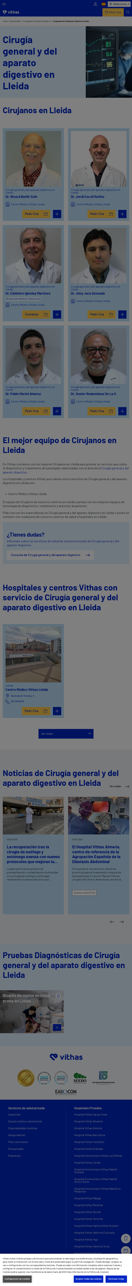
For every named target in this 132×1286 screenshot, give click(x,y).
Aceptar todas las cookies (88, 1279)
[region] (66, 1270)
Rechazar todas (116, 1279)
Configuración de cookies (17, 1279)
